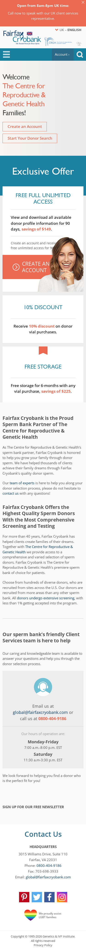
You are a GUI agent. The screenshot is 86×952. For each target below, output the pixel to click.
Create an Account (25, 126)
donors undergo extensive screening (45, 598)
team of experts (22, 483)
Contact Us (43, 834)
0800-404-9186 (48, 865)
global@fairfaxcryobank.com (40, 712)
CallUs (79, 43)
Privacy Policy (43, 945)
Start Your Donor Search (30, 138)
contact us (11, 493)
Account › (62, 54)
